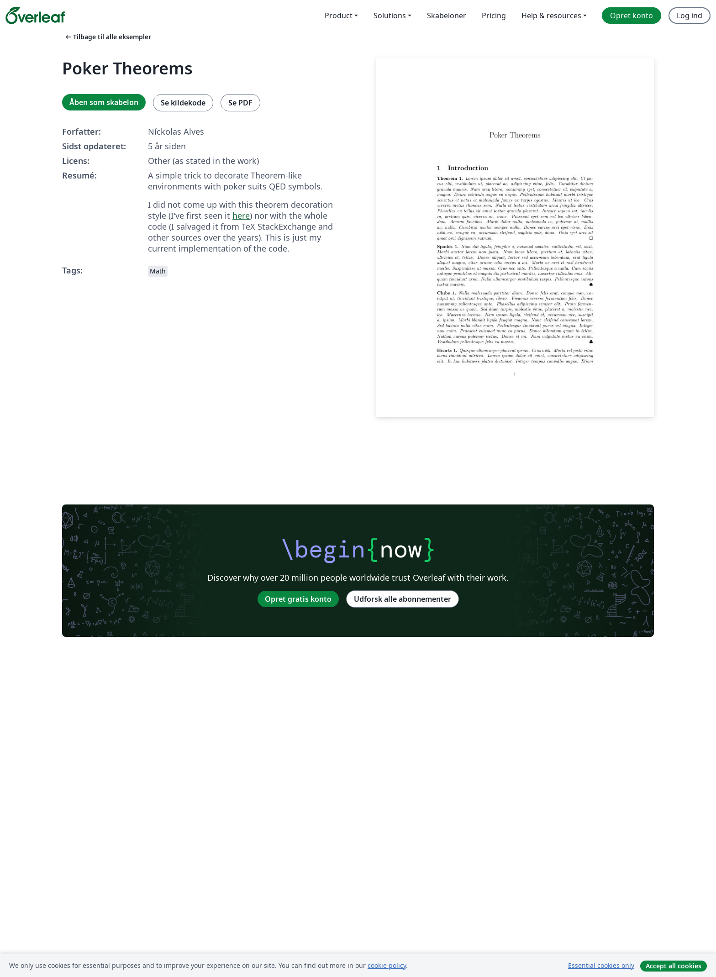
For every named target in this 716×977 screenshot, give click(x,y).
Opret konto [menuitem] (631, 16)
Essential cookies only (601, 965)
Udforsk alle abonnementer (402, 599)
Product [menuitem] (339, 16)
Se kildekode (183, 103)
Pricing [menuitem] (494, 16)
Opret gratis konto (298, 599)
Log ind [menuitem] (689, 16)
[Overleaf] (35, 15)
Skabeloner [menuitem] (446, 16)
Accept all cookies (673, 965)
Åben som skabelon (103, 102)
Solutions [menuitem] (390, 16)
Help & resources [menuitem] (551, 16)
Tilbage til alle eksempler (107, 36)
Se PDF (240, 103)
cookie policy (387, 965)
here (241, 215)
